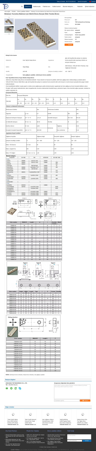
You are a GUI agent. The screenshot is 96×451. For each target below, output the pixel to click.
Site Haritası (47, 447)
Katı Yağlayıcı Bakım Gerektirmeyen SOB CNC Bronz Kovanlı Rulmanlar (48, 422)
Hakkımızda (36, 6)
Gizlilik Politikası (15, 449)
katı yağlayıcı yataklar (39, 374)
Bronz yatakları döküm (23, 11)
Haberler (80, 6)
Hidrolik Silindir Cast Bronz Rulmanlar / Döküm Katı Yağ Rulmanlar (57, 435)
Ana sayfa (7, 11)
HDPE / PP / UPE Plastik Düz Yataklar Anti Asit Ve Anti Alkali (35, 435)
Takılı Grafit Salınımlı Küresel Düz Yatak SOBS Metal (30, 421)
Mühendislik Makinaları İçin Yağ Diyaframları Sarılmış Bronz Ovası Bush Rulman (15, 441)
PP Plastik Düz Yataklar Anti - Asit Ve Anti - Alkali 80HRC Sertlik (35, 439)
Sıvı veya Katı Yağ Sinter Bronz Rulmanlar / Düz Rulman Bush (13, 444)
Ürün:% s (28, 6)
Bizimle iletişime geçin (69, 6)
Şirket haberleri (89, 6)
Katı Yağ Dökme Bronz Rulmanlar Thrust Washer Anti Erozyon (55, 439)
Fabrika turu (46, 6)
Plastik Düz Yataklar (33, 431)
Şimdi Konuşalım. (82, 1)
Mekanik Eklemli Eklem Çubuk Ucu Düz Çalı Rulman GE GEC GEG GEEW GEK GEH (15, 436)
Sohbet (69, 45)
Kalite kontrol (56, 6)
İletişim (85, 400)
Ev (22, 6)
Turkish (93, 1)
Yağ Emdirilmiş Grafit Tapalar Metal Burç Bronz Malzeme (65, 421)
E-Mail (41, 447)
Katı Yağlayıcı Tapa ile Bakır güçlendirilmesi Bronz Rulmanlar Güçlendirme (55, 443)
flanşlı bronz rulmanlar (28, 374)
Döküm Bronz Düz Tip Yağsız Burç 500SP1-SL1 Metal (82, 421)
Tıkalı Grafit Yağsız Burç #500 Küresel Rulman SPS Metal (13, 421)
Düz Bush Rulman (11, 431)
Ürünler (14, 11)
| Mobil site (54, 447)
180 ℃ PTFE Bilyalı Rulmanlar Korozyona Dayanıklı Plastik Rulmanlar (36, 442)
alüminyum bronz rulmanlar (16, 374)
